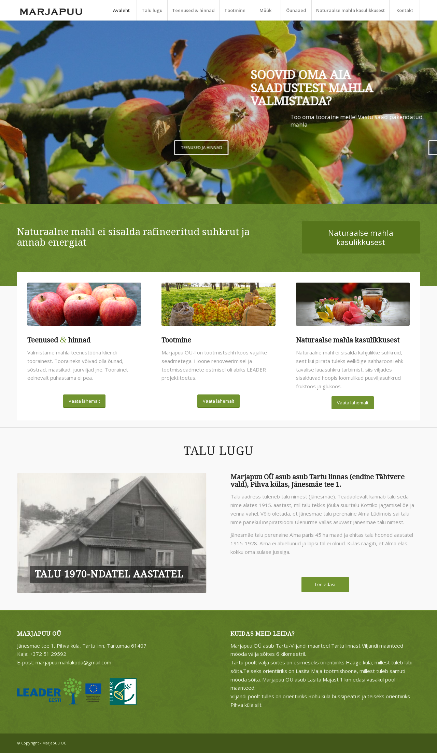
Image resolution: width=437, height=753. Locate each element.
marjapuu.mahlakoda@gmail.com (73, 662)
